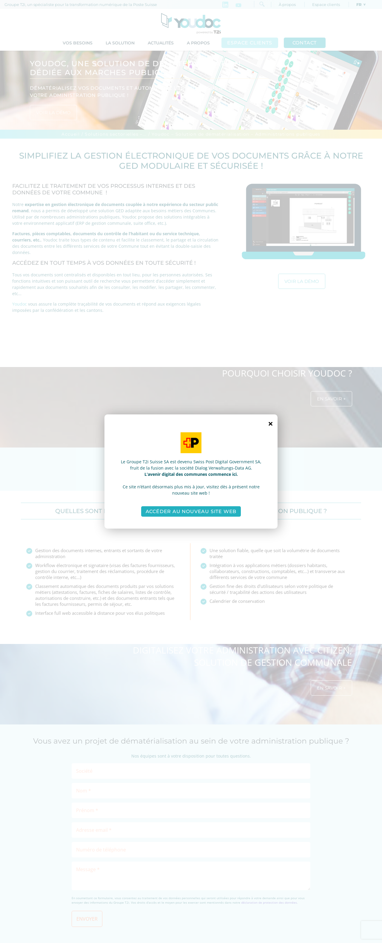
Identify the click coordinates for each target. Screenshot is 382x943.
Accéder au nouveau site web (191, 511)
